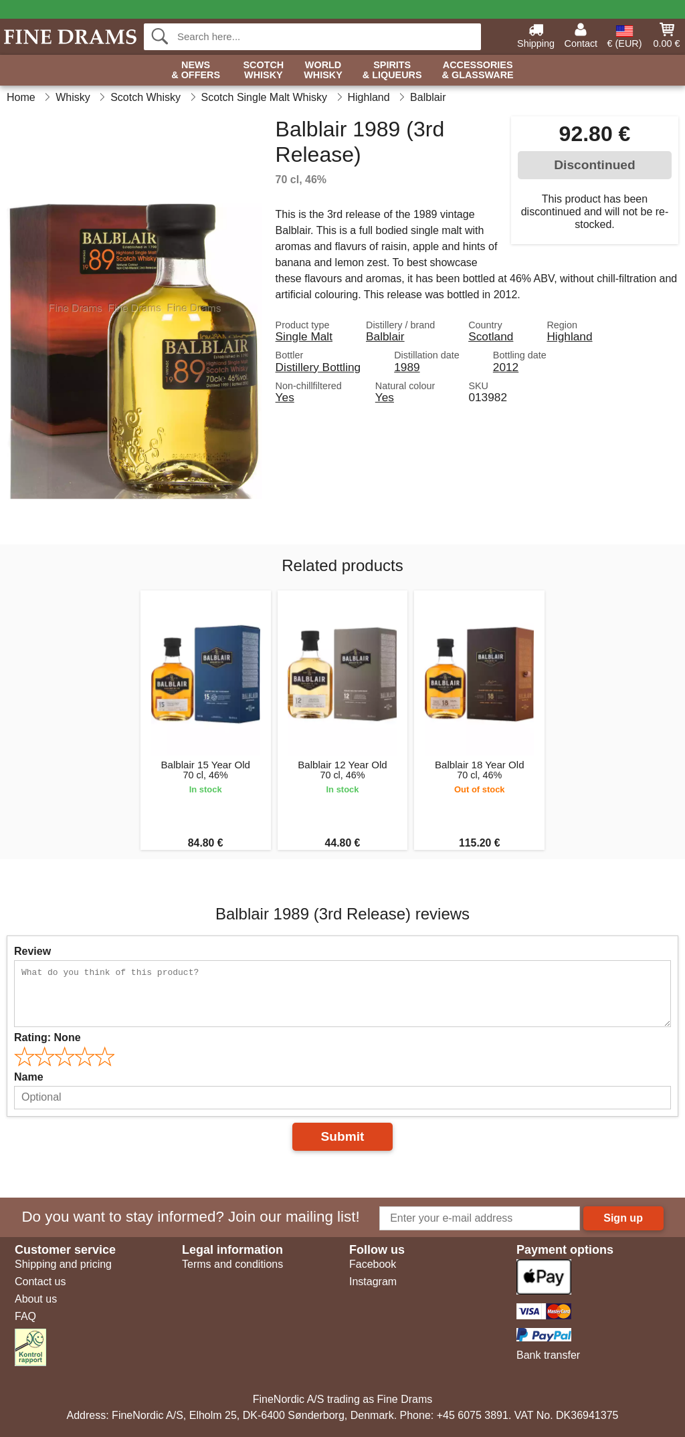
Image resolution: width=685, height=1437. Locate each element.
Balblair (385, 336)
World (323, 71)
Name (28, 1077)
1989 (406, 367)
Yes (285, 397)
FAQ (25, 1316)
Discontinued (594, 165)
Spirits (392, 71)
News (195, 71)
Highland (569, 336)
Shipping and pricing (63, 1264)
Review (32, 951)
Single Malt (304, 336)
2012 (505, 367)
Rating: (47, 1037)
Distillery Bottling (318, 367)
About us (36, 1299)
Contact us (40, 1281)
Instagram (373, 1281)
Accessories (478, 71)
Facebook (372, 1264)
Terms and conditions (232, 1264)
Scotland (490, 336)
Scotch (263, 71)
